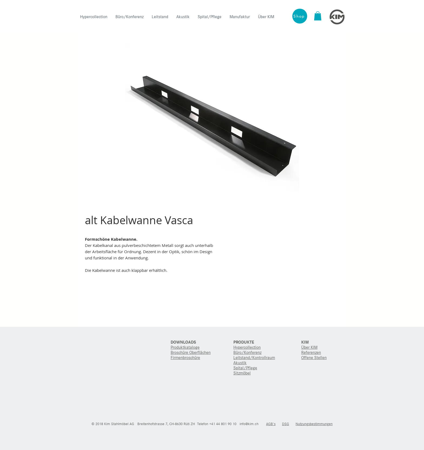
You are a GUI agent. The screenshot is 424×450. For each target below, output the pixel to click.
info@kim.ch (249, 424)
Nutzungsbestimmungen (314, 424)
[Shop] (299, 16)
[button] (318, 15)
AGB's (271, 424)
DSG (285, 424)
